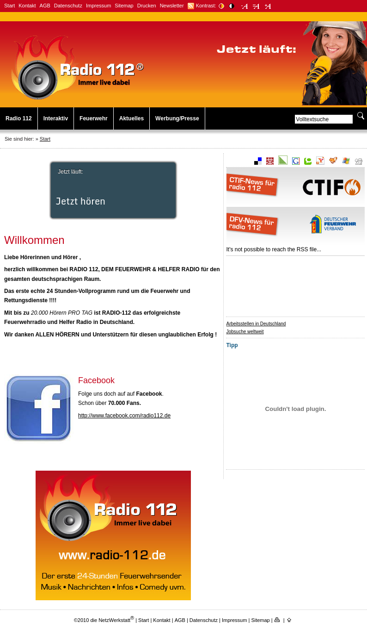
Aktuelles (131, 118)
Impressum (98, 5)
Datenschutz (68, 5)
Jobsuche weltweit (244, 331)
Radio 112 (19, 118)
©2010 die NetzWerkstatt (104, 620)
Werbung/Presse (177, 118)
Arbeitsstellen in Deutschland (256, 323)
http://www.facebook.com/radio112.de (124, 415)
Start (9, 5)
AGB (45, 5)
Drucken (146, 5)
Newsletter (172, 5)
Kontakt (27, 5)
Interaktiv (55, 118)
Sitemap (124, 5)
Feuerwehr (94, 118)
